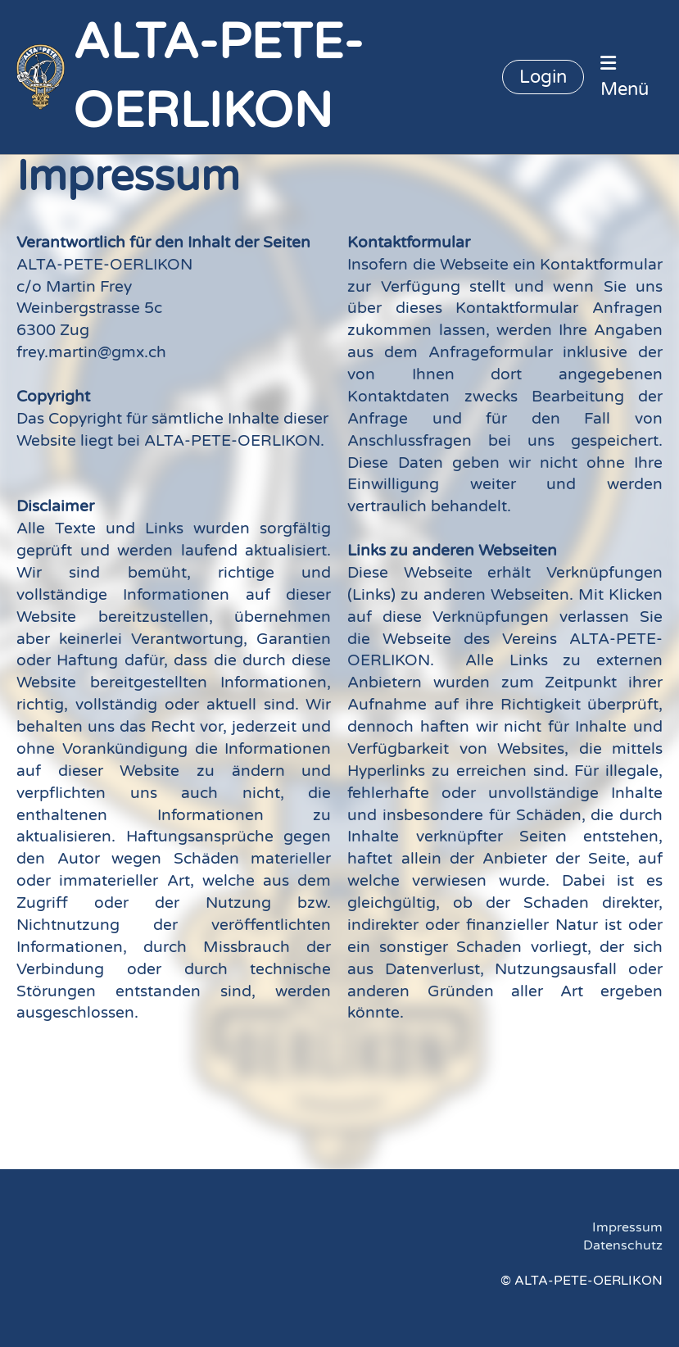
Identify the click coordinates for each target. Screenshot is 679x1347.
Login (543, 77)
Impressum (627, 1227)
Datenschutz (623, 1245)
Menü (624, 77)
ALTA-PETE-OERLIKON (218, 77)
